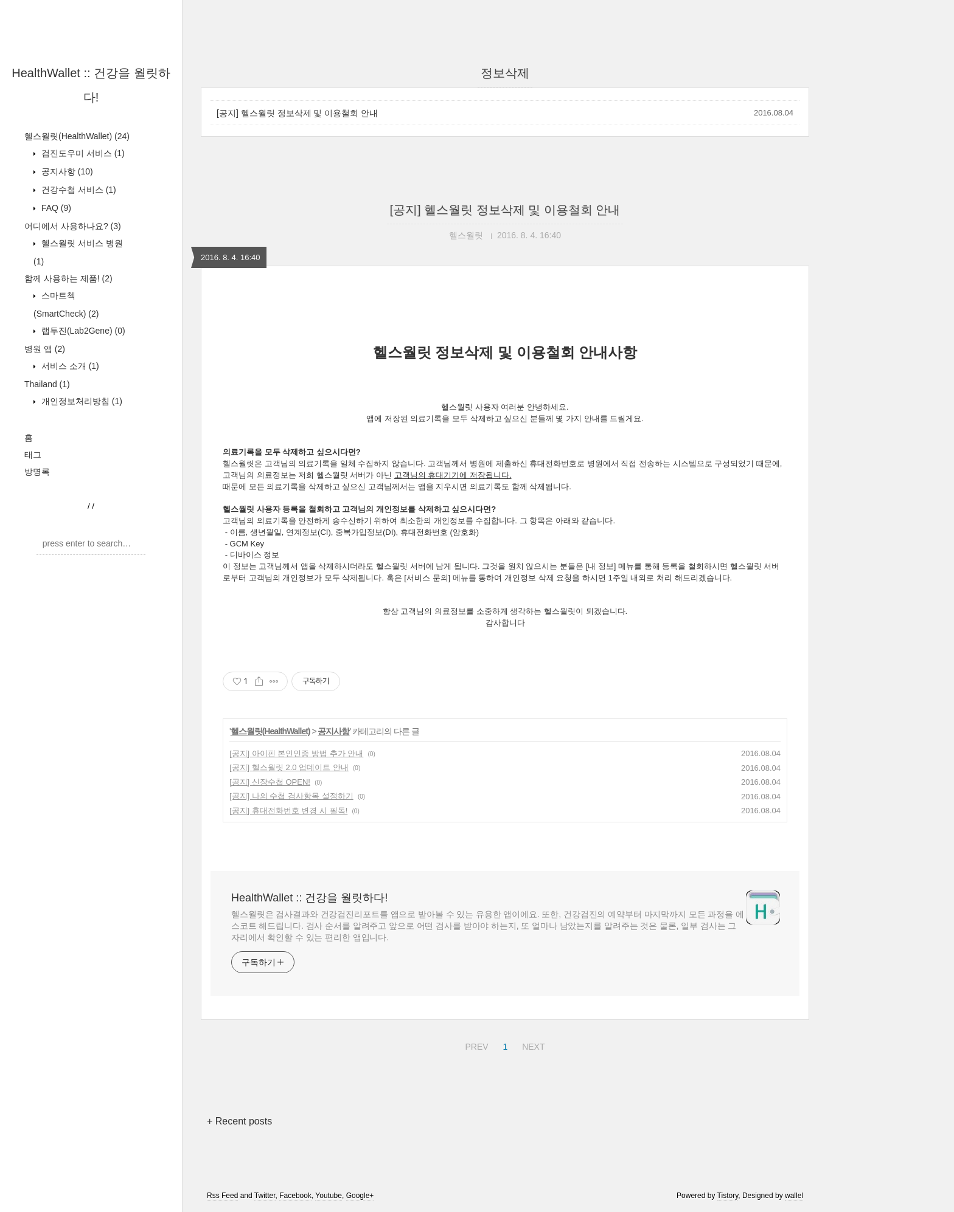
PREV (475, 1045)
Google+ (360, 1195)
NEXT (532, 1045)
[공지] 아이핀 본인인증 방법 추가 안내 (296, 753)
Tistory (728, 1195)
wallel (794, 1195)
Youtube (328, 1195)
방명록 (37, 472)
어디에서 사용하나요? (72, 226)
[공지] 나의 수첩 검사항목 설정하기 (291, 796)
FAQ (55, 208)
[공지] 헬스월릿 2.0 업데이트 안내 (289, 767)
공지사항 (66, 171)
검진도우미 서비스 (82, 153)
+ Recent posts (239, 1121)
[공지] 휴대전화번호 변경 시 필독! (288, 810)
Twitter (265, 1195)
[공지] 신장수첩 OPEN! (269, 782)
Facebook (295, 1195)
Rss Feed (222, 1195)
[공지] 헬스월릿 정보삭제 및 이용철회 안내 (297, 113)
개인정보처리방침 (80, 401)
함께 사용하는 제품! (68, 278)
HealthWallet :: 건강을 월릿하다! (309, 898)
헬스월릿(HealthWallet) (77, 136)
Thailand (47, 384)
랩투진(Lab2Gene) (82, 331)
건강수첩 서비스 (77, 190)
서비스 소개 (69, 366)
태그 (32, 455)
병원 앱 (44, 349)
